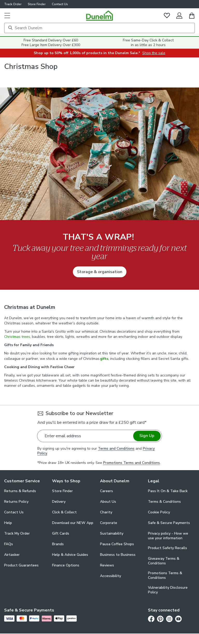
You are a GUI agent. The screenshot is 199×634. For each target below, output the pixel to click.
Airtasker (12, 554)
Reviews (107, 565)
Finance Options (65, 565)
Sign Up (146, 436)
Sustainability (111, 533)
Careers (106, 491)
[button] (7, 15)
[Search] (99, 28)
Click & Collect (64, 512)
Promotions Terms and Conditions (131, 462)
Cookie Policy (159, 512)
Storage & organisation (99, 272)
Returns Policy (16, 501)
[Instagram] (169, 618)
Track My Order (17, 533)
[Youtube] (178, 618)
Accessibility (110, 575)
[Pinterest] (160, 618)
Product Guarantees (21, 565)
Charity (106, 512)
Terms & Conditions (164, 501)
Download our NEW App (72, 522)
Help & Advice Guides (70, 554)
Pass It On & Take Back (168, 491)
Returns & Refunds (20, 491)
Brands (58, 544)
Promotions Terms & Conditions (165, 575)
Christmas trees (17, 336)
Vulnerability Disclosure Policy (168, 590)
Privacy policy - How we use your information (168, 536)
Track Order (13, 4)
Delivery (59, 501)
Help (8, 522)
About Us (108, 501)
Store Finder (37, 4)
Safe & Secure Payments (169, 522)
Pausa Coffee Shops (117, 544)
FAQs (8, 544)
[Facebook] (151, 618)
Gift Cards (60, 533)
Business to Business (118, 554)
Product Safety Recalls (167, 547)
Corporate (108, 522)
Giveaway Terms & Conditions (163, 561)
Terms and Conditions (116, 448)
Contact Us (60, 4)
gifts (104, 358)
